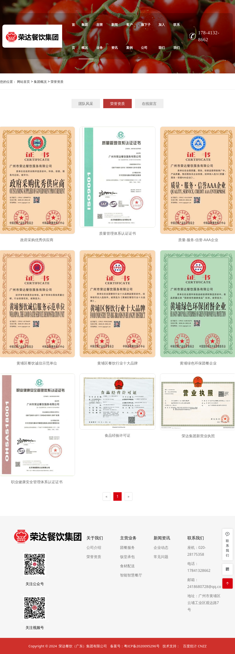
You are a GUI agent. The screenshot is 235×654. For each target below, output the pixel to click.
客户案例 (129, 36)
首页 (73, 36)
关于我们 (94, 629)
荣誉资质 (56, 81)
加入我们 (161, 36)
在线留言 (149, 103)
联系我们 (176, 36)
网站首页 (23, 81)
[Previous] (106, 496)
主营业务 (99, 36)
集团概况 (84, 36)
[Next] (128, 496)
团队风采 (85, 103)
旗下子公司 (146, 36)
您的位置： (8, 81)
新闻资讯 (114, 36)
